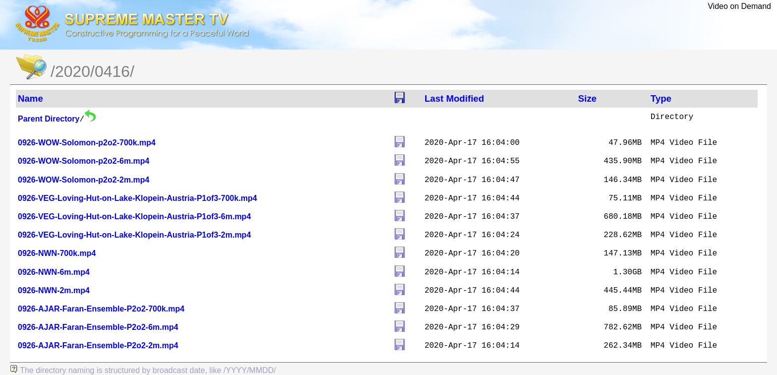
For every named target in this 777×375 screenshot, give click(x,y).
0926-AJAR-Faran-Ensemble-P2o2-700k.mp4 (101, 309)
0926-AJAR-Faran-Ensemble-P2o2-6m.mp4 (98, 327)
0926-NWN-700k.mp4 (57, 253)
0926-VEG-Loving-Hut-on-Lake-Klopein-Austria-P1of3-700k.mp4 (137, 198)
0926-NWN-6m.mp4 (54, 272)
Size (587, 98)
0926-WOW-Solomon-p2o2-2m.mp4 (83, 180)
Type (661, 98)
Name (30, 98)
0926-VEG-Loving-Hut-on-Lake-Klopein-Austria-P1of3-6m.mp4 (134, 216)
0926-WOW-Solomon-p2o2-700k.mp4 (87, 142)
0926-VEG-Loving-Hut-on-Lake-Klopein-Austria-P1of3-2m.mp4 (134, 235)
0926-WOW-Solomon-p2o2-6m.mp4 (83, 161)
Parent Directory (49, 119)
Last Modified (454, 98)
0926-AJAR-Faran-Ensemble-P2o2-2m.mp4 (98, 345)
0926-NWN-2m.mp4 (54, 290)
